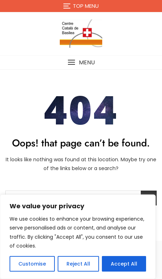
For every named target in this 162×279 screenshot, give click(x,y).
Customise (32, 263)
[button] (81, 62)
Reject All (78, 263)
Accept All (124, 263)
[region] (78, 236)
